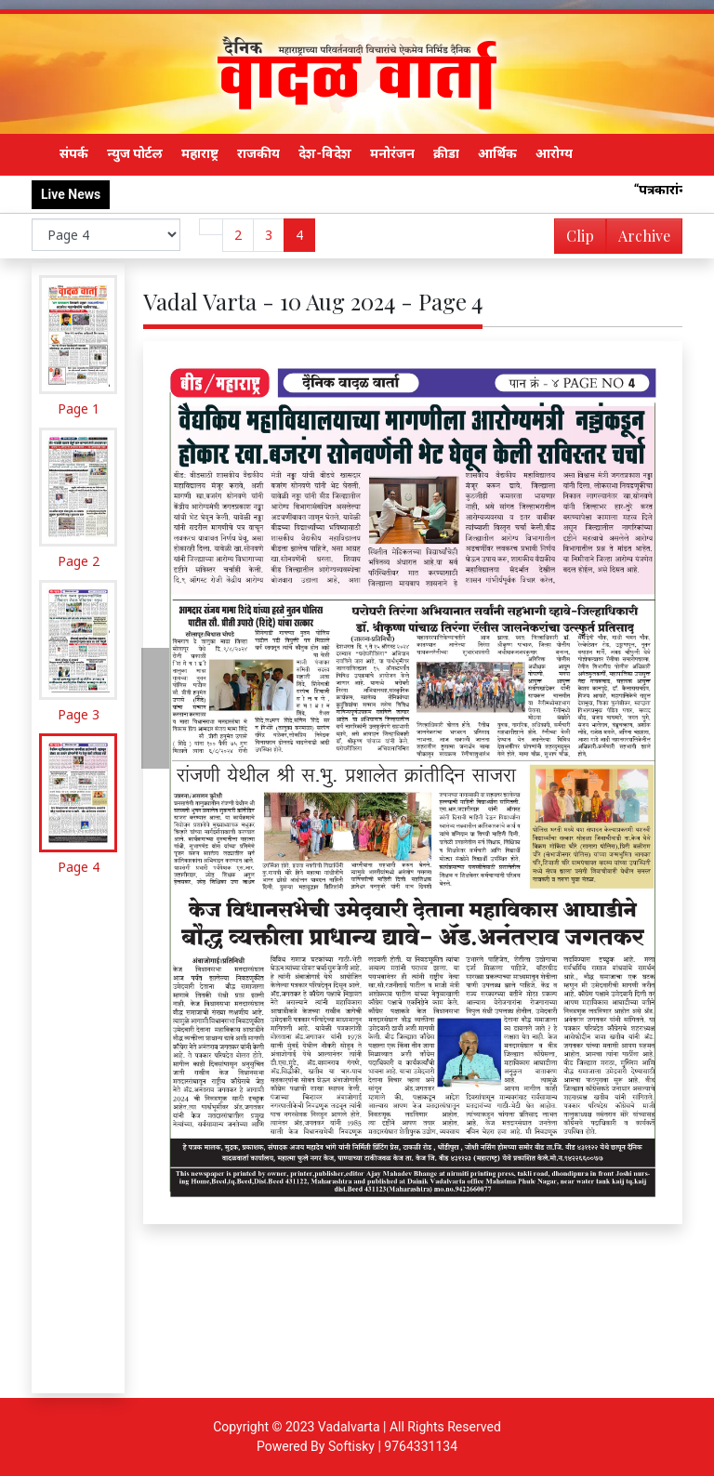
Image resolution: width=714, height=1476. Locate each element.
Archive (638, 239)
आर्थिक (497, 153)
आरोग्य (554, 153)
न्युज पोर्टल (135, 153)
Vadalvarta (349, 1426)
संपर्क (74, 153)
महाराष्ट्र (199, 153)
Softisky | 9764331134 (392, 1446)
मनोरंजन (392, 153)
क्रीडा (446, 153)
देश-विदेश (324, 153)
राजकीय (258, 153)
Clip (580, 235)
